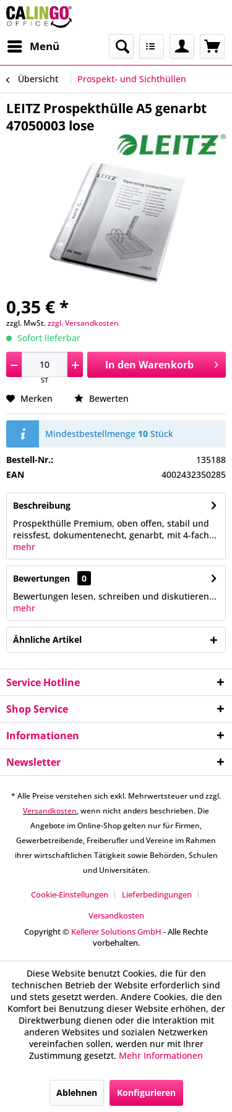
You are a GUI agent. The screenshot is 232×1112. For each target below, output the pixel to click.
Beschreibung (42, 505)
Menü (33, 44)
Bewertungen (41, 578)
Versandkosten (50, 810)
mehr (24, 547)
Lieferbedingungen (157, 894)
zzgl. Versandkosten (83, 323)
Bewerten (101, 398)
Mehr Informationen (161, 1055)
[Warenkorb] (212, 46)
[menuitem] (33, 46)
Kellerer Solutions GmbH (116, 931)
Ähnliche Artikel (47, 639)
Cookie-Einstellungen (69, 894)
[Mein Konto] (182, 46)
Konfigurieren (146, 1092)
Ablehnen (76, 1092)
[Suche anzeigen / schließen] (121, 46)
